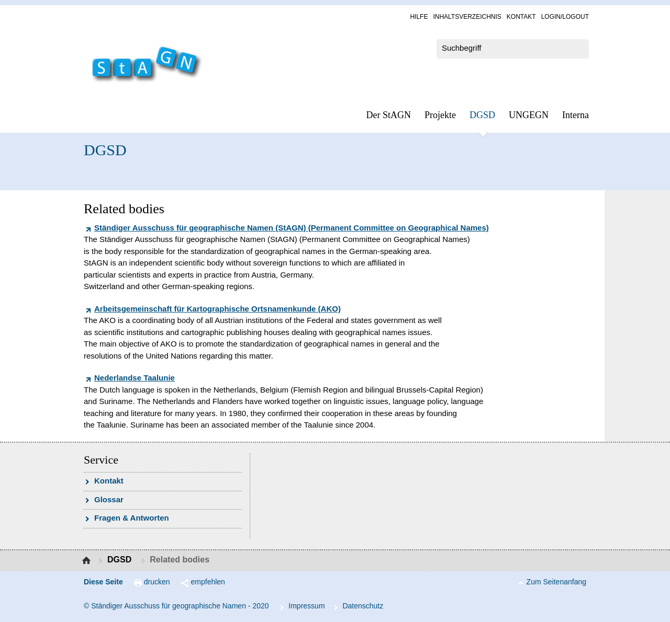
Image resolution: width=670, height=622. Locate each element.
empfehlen (208, 582)
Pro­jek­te (440, 115)
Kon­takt (521, 16)
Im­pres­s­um (306, 606)
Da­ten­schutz (362, 606)
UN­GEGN (529, 115)
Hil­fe (419, 16)
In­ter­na (575, 115)
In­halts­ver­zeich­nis (467, 16)
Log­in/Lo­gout (565, 16)
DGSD (482, 115)
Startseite (87, 560)
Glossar (109, 499)
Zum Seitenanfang (556, 582)
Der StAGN (388, 115)
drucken (157, 582)
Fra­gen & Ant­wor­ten (131, 517)
